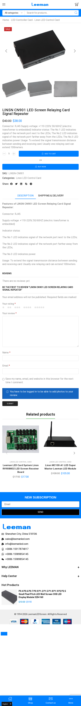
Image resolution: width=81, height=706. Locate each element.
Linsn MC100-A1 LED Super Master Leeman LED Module (60, 468)
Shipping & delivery (51, 196)
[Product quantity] (9, 154)
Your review (9, 314)
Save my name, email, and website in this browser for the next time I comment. (39, 381)
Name (6, 353)
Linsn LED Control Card (47, 20)
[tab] (25, 196)
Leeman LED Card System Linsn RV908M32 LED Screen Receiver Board (20, 470)
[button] (3, 4)
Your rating (9, 304)
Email (6, 366)
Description (25, 196)
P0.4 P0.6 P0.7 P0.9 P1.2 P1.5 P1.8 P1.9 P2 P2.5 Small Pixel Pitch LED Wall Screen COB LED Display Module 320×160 (42, 596)
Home (5, 20)
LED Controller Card (22, 20)
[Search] (76, 12)
